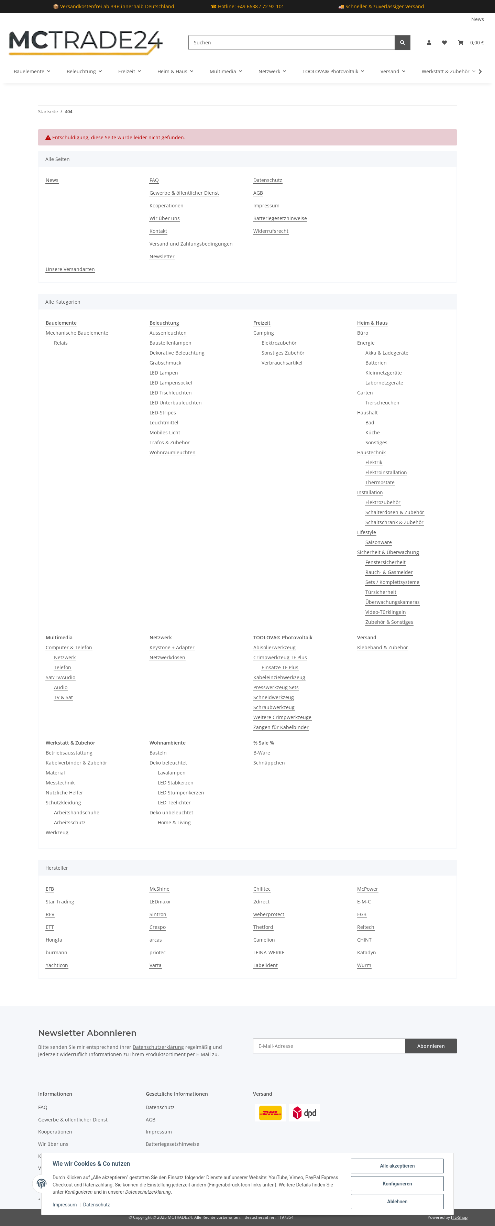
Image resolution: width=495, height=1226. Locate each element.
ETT (50, 927)
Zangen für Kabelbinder (281, 727)
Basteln (158, 752)
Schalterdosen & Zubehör (394, 512)
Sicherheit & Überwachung (388, 552)
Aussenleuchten (168, 332)
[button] (429, 42)
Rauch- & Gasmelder (389, 572)
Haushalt (367, 412)
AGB (258, 192)
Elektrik (373, 462)
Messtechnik (60, 782)
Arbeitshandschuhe (76, 812)
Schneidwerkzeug (273, 697)
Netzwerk (65, 657)
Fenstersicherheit (385, 562)
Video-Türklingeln (385, 612)
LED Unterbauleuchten (176, 402)
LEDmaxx (160, 901)
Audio (60, 687)
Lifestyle (366, 532)
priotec (158, 952)
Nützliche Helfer (64, 792)
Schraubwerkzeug (274, 707)
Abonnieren (431, 1046)
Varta (156, 965)
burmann (56, 952)
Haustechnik (371, 452)
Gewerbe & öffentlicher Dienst (184, 192)
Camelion (264, 939)
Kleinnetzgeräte (383, 372)
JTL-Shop (459, 1217)
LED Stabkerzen (176, 782)
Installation (370, 492)
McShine (159, 889)
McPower (367, 889)
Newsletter (162, 256)
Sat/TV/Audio (60, 677)
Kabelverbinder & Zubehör (76, 762)
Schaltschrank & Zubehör (394, 522)
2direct (261, 901)
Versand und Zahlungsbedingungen (191, 243)
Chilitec (262, 889)
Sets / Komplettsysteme (392, 582)
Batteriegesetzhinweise (280, 218)
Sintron (158, 914)
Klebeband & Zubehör (382, 647)
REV (50, 914)
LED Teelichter (174, 802)
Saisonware (378, 542)
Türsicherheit (380, 592)
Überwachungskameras (392, 602)
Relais (61, 342)
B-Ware (261, 752)
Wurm (364, 965)
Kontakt (158, 231)
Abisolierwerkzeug (274, 647)
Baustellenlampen (170, 342)
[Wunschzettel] (444, 42)
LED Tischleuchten (171, 392)
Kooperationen (167, 205)
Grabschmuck (165, 362)
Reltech (365, 927)
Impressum (65, 1204)
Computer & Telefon (69, 647)
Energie (366, 342)
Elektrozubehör (279, 342)
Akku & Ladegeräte (386, 352)
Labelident (265, 965)
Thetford (263, 927)
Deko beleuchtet (168, 762)
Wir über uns (165, 218)
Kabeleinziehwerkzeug (279, 677)
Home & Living (174, 822)
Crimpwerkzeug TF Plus (280, 657)
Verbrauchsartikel (282, 362)
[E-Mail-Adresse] (329, 1046)
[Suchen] (291, 42)
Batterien (376, 362)
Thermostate (380, 482)
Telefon (62, 667)
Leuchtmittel (164, 422)
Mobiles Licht (165, 432)
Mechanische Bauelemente (77, 332)
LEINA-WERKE (269, 952)
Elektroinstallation (386, 472)
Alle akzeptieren (397, 1166)
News (477, 19)
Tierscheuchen (382, 402)
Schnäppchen (269, 762)
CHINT (364, 939)
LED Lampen (164, 372)
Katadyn (366, 952)
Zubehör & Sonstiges (389, 622)
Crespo (158, 927)
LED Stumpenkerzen (181, 792)
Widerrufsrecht (270, 231)
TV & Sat (63, 697)
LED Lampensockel (171, 382)
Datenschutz (96, 1204)
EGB (361, 914)
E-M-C (364, 901)
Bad (369, 422)
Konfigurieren (397, 1183)
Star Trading (60, 901)
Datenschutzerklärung (158, 1047)
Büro (362, 332)
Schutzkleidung (63, 802)
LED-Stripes (163, 412)
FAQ (154, 180)
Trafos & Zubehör (170, 442)
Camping (263, 332)
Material (55, 772)
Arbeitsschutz (70, 822)
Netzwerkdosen (167, 657)
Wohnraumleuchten (173, 452)
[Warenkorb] (471, 42)
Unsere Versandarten (70, 269)
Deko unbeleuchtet (171, 812)
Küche (372, 432)
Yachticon (57, 965)
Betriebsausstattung (69, 752)
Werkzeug (57, 832)
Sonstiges (376, 442)
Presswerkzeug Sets (276, 687)
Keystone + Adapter (172, 647)
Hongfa (54, 939)
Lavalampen (172, 772)
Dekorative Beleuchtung (177, 352)
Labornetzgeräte (384, 382)
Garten (365, 392)
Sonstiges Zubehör (283, 352)
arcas (156, 939)
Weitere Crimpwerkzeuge (282, 717)
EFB (50, 889)
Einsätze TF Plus (280, 667)
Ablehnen (397, 1201)
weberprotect (268, 914)
